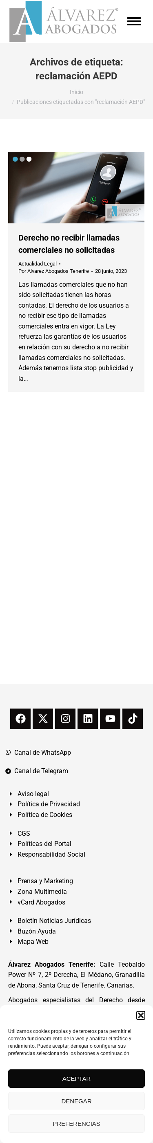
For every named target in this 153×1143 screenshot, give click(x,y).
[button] (141, 1015)
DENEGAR (76, 1101)
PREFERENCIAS (76, 1123)
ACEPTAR (76, 1078)
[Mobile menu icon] (134, 21)
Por (53, 271)
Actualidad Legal (37, 264)
